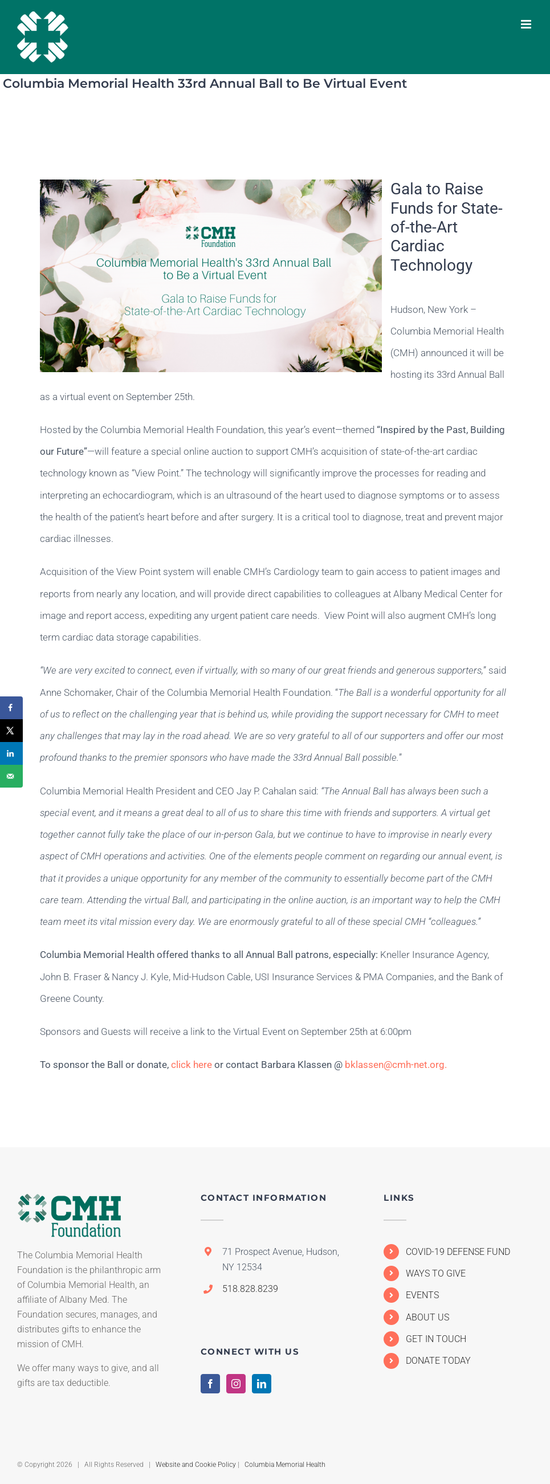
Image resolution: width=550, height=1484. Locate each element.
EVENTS (422, 1295)
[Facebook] (210, 1383)
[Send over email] (11, 776)
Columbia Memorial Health (285, 1465)
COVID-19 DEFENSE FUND (458, 1251)
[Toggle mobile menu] (527, 24)
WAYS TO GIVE (436, 1273)
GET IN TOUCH (436, 1339)
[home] (69, 1203)
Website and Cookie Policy (196, 1465)
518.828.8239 (250, 1288)
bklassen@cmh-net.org (395, 1064)
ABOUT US (427, 1317)
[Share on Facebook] (11, 707)
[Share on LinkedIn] (11, 753)
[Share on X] (11, 730)
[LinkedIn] (261, 1383)
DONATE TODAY (438, 1360)
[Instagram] (236, 1383)
